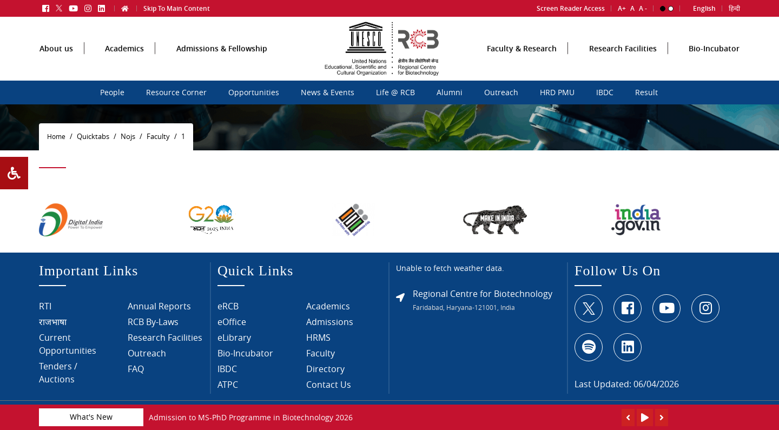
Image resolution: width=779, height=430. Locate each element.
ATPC (227, 388)
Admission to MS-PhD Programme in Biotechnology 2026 (251, 417)
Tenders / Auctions (58, 375)
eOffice (231, 325)
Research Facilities (623, 67)
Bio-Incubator (714, 67)
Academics (124, 67)
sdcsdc (293, 91)
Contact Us (328, 388)
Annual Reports (159, 309)
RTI (45, 309)
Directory (325, 372)
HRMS (318, 341)
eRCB (228, 309)
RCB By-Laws (153, 325)
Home (56, 136)
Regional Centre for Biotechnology (482, 296)
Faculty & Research (522, 67)
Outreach (501, 92)
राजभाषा (53, 325)
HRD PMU (557, 92)
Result (646, 92)
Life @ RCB (395, 92)
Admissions (329, 325)
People (112, 92)
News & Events (327, 92)
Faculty (320, 356)
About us (56, 67)
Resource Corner (176, 92)
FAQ (136, 372)
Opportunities (253, 92)
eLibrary (234, 341)
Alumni (450, 92)
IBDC (604, 92)
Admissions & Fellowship (221, 67)
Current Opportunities (67, 347)
